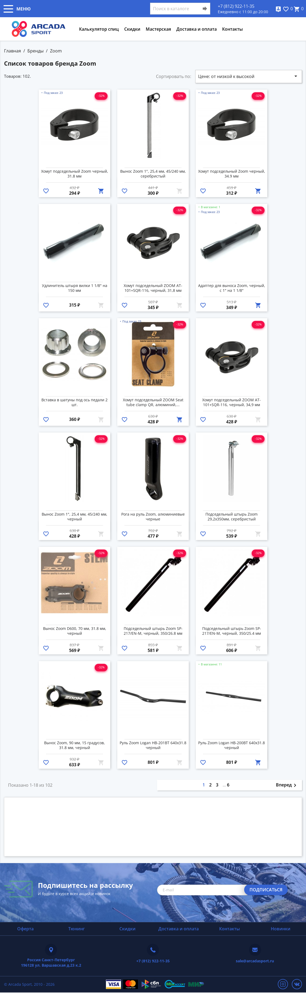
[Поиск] (180, 9)
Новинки (280, 929)
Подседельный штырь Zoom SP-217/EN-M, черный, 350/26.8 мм (153, 631)
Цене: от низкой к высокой (248, 76)
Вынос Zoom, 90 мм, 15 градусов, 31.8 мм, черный (74, 745)
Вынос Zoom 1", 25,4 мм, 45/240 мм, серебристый (153, 174)
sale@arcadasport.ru (255, 960)
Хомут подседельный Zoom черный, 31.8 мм (74, 174)
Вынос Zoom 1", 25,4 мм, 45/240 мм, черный (74, 517)
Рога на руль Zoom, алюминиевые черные (153, 517)
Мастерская (158, 29)
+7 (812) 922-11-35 (236, 6)
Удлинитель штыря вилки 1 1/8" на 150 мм (74, 288)
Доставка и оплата (196, 29)
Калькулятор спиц (99, 29)
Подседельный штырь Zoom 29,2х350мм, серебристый (231, 517)
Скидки (132, 29)
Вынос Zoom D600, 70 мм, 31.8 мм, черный (74, 631)
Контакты (232, 29)
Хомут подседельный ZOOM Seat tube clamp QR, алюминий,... (153, 402)
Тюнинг (76, 929)
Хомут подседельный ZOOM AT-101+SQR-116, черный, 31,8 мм (153, 288)
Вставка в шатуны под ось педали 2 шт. (74, 402)
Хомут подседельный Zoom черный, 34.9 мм (231, 174)
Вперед (287, 785)
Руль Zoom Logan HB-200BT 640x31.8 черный (231, 745)
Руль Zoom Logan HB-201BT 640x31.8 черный (153, 745)
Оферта (25, 929)
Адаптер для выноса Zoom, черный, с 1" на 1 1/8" (231, 288)
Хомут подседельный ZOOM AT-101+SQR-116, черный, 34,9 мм (231, 402)
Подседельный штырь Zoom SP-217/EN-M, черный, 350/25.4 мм (231, 631)
